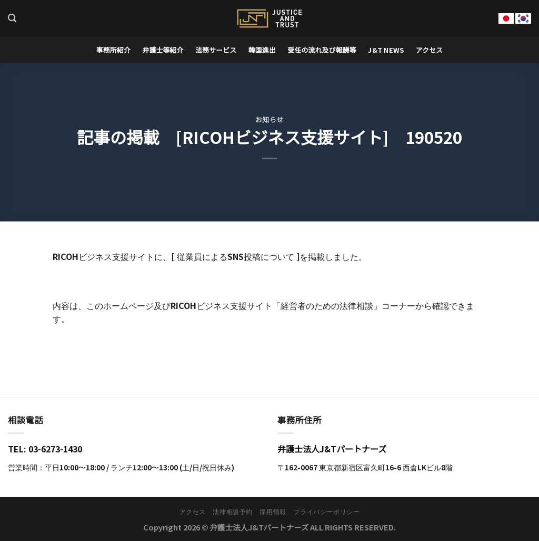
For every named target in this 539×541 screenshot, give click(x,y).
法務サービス (215, 50)
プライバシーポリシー (326, 511)
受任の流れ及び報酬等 (321, 50)
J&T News (386, 50)
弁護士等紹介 (162, 50)
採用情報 (272, 511)
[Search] (12, 18)
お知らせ (269, 119)
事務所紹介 (113, 50)
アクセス (429, 50)
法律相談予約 (233, 511)
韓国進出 (262, 50)
